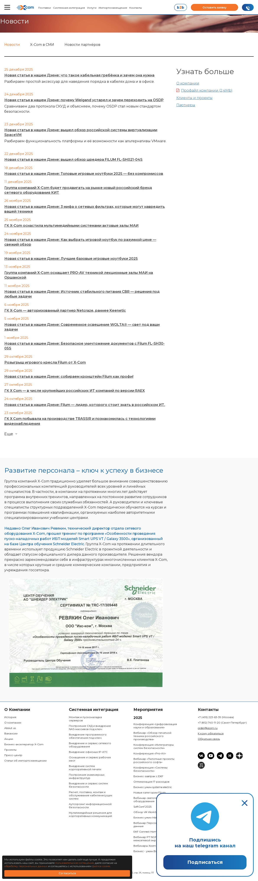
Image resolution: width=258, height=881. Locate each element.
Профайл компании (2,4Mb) (204, 90)
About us (10, 728)
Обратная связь (209, 738)
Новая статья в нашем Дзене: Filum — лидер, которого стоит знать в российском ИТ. (84, 405)
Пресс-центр (13, 755)
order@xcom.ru (207, 728)
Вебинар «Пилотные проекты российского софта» (153, 760)
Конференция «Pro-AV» (149, 753)
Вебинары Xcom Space (148, 845)
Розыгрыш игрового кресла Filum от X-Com (45, 362)
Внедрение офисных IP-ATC (88, 751)
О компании (187, 83)
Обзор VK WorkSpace (147, 812)
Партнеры (185, 105)
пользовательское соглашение (74, 862)
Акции (8, 738)
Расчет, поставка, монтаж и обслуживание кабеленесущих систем (90, 795)
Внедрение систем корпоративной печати (85, 767)
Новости (12, 45)
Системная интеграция (69, 7)
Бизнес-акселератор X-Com (24, 744)
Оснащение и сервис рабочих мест (90, 759)
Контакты (135, 7)
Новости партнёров (82, 45)
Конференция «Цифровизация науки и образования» (155, 725)
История (10, 717)
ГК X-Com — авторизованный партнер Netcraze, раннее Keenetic (65, 310)
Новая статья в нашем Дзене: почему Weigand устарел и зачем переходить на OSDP (84, 100)
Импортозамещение (113, 7)
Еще (8, 434)
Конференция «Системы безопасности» (150, 769)
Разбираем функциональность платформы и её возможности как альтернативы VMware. (85, 141)
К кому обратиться (211, 733)
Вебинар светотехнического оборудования (153, 799)
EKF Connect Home (145, 831)
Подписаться (205, 862)
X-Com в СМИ (42, 45)
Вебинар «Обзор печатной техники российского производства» (152, 736)
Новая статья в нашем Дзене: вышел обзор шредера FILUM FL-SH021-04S (73, 159)
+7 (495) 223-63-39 (216, 717)
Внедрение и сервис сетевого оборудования (90, 745)
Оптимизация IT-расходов (151, 781)
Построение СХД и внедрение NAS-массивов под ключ (90, 727)
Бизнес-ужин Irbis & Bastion (151, 817)
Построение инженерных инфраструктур (86, 776)
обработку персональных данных (25, 866)
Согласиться (67, 873)
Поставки (44, 7)
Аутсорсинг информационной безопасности (90, 805)
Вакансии (11, 733)
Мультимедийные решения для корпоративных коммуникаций (90, 814)
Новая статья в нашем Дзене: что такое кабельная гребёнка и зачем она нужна (79, 75)
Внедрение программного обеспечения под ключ (88, 736)
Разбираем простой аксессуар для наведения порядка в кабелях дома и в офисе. (79, 81)
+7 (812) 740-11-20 (222, 722)
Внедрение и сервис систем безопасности (88, 785)
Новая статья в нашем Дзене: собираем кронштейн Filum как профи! (68, 376)
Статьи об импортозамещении (25, 760)
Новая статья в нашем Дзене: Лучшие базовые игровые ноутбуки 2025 (71, 259)
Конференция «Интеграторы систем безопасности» (153, 746)
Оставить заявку (214, 7)
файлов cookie (101, 866)
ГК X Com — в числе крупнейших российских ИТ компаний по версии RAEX (74, 391)
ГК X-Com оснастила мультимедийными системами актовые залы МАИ (71, 226)
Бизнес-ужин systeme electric (152, 787)
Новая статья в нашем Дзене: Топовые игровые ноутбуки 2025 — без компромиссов (83, 174)
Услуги (91, 7)
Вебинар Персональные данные (150, 824)
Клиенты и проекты (194, 98)
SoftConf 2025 (142, 806)
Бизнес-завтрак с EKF (148, 776)
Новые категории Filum (149, 792)
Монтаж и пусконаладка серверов (85, 718)
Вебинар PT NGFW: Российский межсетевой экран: (155, 838)
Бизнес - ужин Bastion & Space (153, 851)
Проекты (10, 749)
